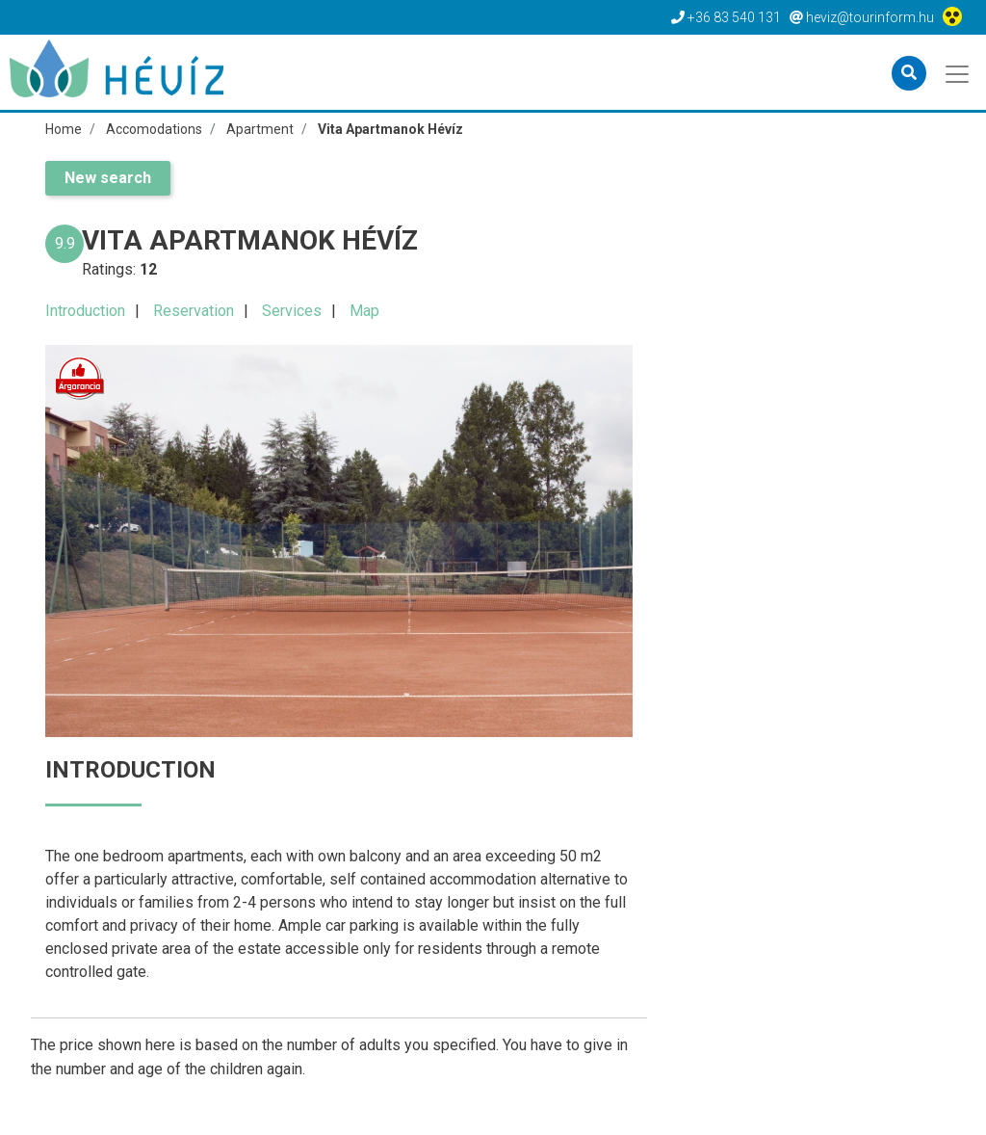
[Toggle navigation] (958, 72)
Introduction (85, 311)
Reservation (193, 311)
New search (108, 178)
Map (364, 311)
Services (292, 311)
